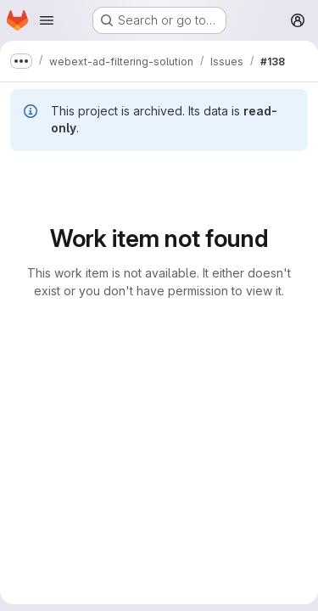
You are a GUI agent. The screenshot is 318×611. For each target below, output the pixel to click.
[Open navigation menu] (46, 20)
